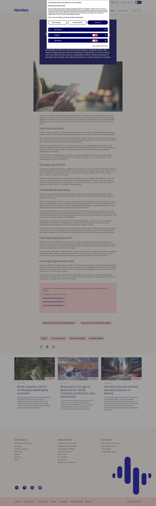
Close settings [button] (56, 22)
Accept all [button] (98, 22)
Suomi (63, 5)
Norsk (54, 5)
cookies (60, 17)
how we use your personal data (74, 17)
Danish (50, 5)
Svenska (58, 5)
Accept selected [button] (77, 22)
